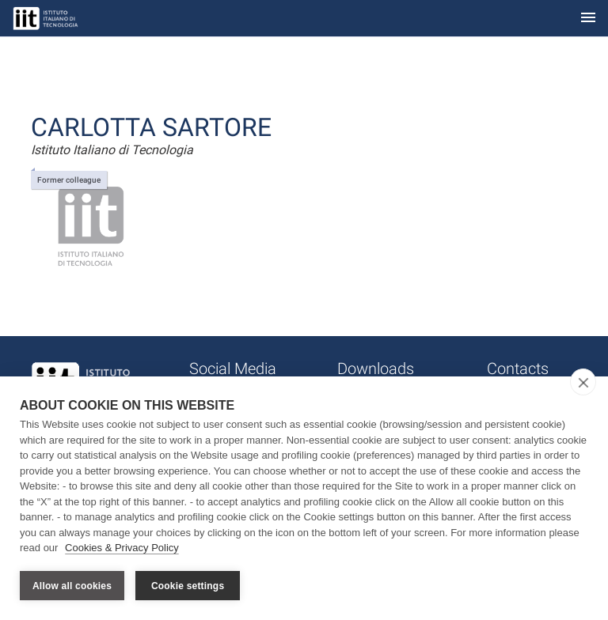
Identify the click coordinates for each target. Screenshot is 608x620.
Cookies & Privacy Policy (122, 548)
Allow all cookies (72, 586)
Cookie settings (187, 586)
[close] (583, 382)
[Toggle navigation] (588, 18)
